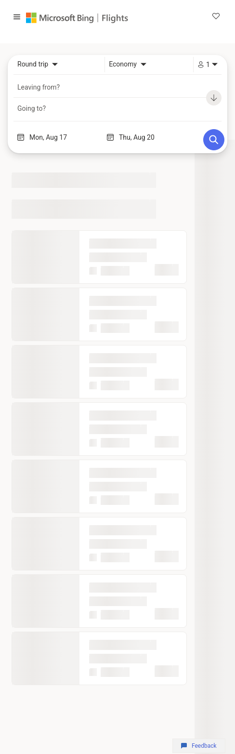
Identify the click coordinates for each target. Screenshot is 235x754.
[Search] (213, 139)
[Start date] (65, 137)
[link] (216, 17)
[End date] (155, 137)
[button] (17, 17)
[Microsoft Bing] (62, 18)
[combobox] (37, 64)
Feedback (198, 745)
